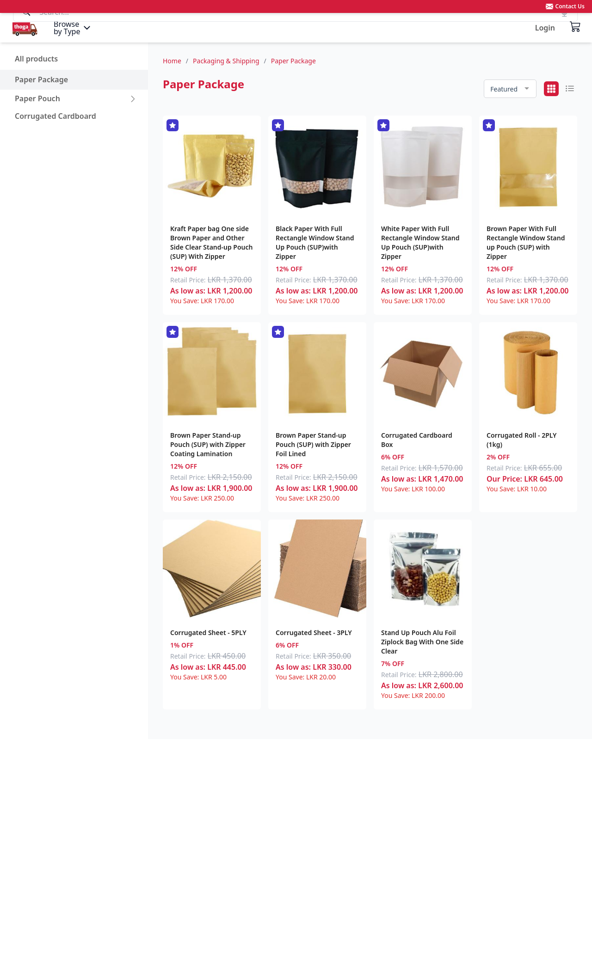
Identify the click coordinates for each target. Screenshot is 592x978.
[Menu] (73, 27)
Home (172, 60)
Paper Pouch (37, 98)
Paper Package (41, 79)
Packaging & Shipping (226, 60)
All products (36, 59)
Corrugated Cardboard (55, 116)
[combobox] (510, 88)
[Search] (295, 27)
